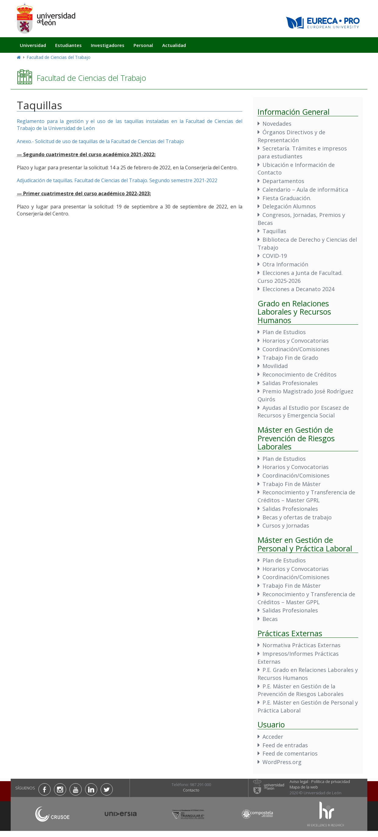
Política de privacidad (330, 781)
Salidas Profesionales (290, 383)
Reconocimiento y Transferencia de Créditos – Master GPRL (306, 496)
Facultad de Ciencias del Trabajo (59, 57)
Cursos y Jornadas (285, 525)
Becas (270, 618)
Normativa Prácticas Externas (301, 645)
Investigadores (107, 45)
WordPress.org (281, 762)
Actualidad (174, 45)
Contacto (191, 790)
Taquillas (274, 231)
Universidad (33, 45)
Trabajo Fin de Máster (291, 484)
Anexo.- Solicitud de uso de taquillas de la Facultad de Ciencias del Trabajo (100, 141)
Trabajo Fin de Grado (290, 357)
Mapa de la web (304, 787)
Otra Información (285, 264)
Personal (143, 45)
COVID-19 (274, 255)
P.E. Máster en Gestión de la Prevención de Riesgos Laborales (301, 690)
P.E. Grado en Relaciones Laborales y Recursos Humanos (308, 673)
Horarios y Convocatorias (295, 340)
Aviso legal (299, 781)
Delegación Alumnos (289, 206)
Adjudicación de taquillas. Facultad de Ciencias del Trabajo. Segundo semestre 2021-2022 (117, 180)
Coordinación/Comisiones (296, 349)
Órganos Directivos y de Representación (291, 136)
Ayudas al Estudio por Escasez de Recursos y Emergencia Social (303, 411)
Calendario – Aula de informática (305, 189)
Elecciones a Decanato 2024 (298, 289)
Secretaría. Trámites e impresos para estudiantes (302, 152)
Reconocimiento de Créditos (299, 374)
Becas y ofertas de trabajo (297, 517)
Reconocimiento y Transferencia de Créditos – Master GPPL (306, 598)
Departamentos (283, 181)
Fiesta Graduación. (286, 198)
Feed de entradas (285, 745)
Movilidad (275, 366)
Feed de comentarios (290, 753)
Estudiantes (68, 45)
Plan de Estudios (284, 332)
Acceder (272, 736)
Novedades (276, 123)
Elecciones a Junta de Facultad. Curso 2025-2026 (300, 276)
